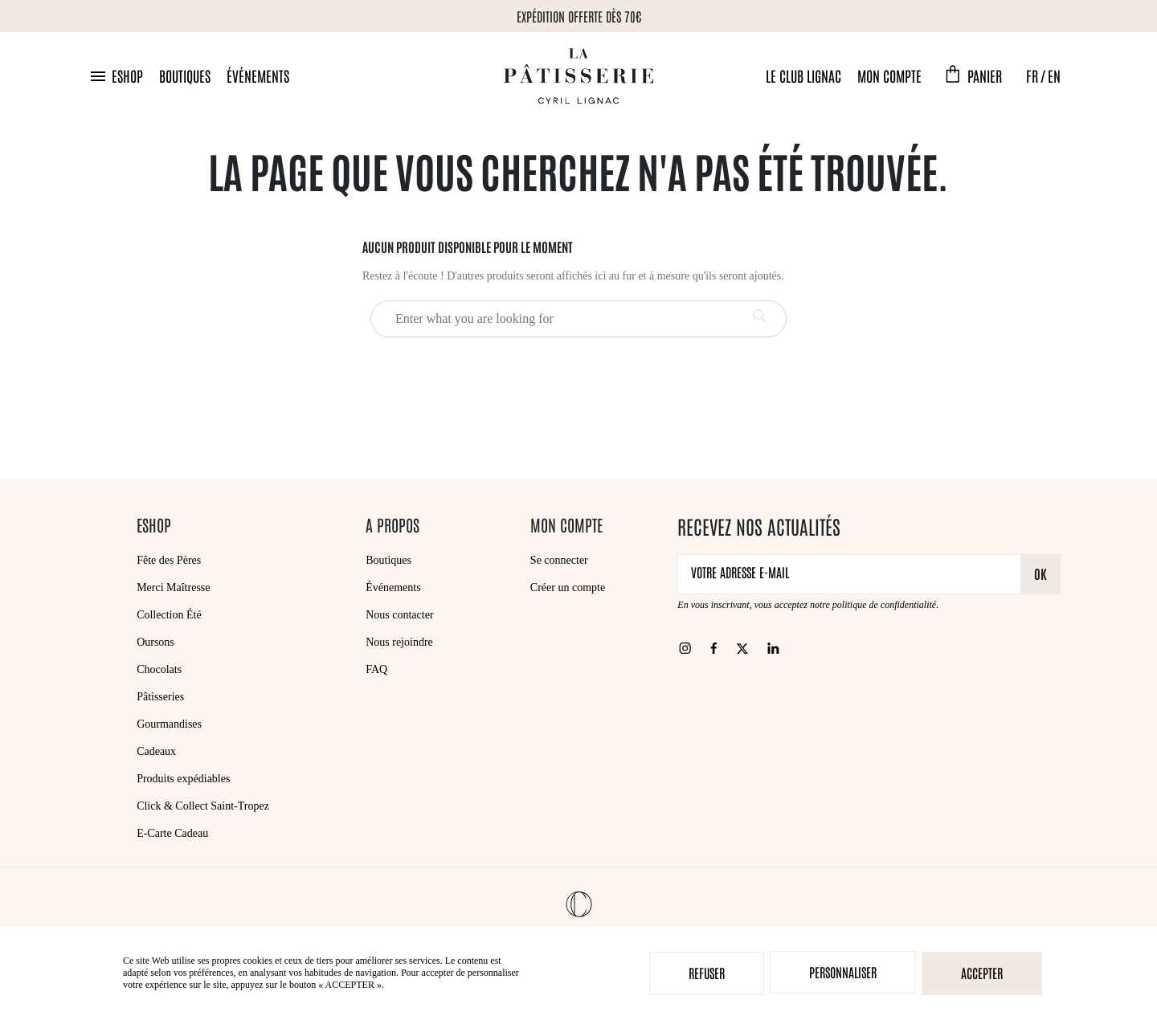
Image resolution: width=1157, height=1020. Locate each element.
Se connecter (559, 560)
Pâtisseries (160, 697)
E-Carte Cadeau (172, 833)
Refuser (707, 973)
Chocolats (159, 669)
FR (1032, 75)
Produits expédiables (183, 779)
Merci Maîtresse (173, 587)
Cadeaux (156, 751)
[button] (115, 76)
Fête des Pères (169, 560)
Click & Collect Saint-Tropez (203, 806)
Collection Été (169, 615)
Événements (258, 75)
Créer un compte (567, 587)
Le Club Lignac (803, 75)
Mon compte (889, 75)
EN (1054, 75)
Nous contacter (399, 615)
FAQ (376, 669)
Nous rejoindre (399, 642)
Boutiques (185, 75)
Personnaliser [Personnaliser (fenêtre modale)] (843, 972)
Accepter (982, 973)
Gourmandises (169, 724)
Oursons (155, 642)
